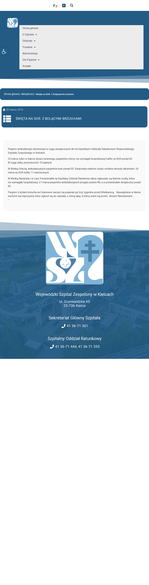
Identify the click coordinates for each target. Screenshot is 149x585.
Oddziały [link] (29, 41)
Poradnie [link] (29, 47)
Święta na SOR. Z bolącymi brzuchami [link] (49, 119)
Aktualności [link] (27, 94)
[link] (4, 51)
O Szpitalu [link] (30, 34)
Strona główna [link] (30, 28)
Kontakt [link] (27, 66)
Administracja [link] (30, 53)
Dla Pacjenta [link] (31, 60)
